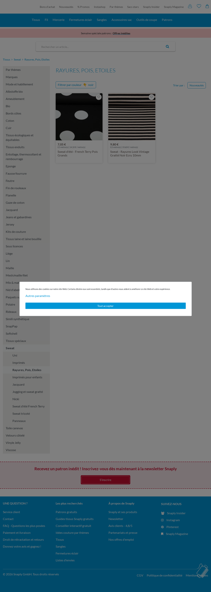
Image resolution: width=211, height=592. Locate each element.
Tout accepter (105, 305)
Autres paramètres (37, 295)
